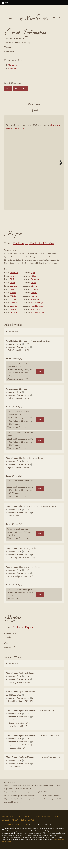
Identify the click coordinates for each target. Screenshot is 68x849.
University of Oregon (16, 825)
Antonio (13, 286)
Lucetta (13, 306)
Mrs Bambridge (37, 303)
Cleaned (40, 110)
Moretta (13, 303)
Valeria (13, 296)
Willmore (14, 273)
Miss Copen (36, 299)
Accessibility (9, 817)
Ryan (33, 273)
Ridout (33, 276)
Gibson (34, 286)
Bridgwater (35, 289)
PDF (12, 110)
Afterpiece (12, 69)
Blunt (12, 289)
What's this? (13, 332)
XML (17, 89)
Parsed (54, 110)
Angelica (13, 309)
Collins (34, 293)
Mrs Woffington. (37, 313)
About (15, 820)
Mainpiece (12, 65)
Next (60, 162)
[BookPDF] (34, 162)
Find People (27, 820)
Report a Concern (29, 817)
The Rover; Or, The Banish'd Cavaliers (33, 243)
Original (26, 110)
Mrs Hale (34, 296)
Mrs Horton (36, 309)
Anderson (35, 279)
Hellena (13, 313)
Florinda (13, 299)
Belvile (13, 276)
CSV (25, 89)
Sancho (13, 293)
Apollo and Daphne (23, 627)
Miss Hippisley (37, 306)
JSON (8, 89)
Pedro (12, 283)
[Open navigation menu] (3, 3)
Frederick (14, 279)
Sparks (33, 283)
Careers (46, 817)
